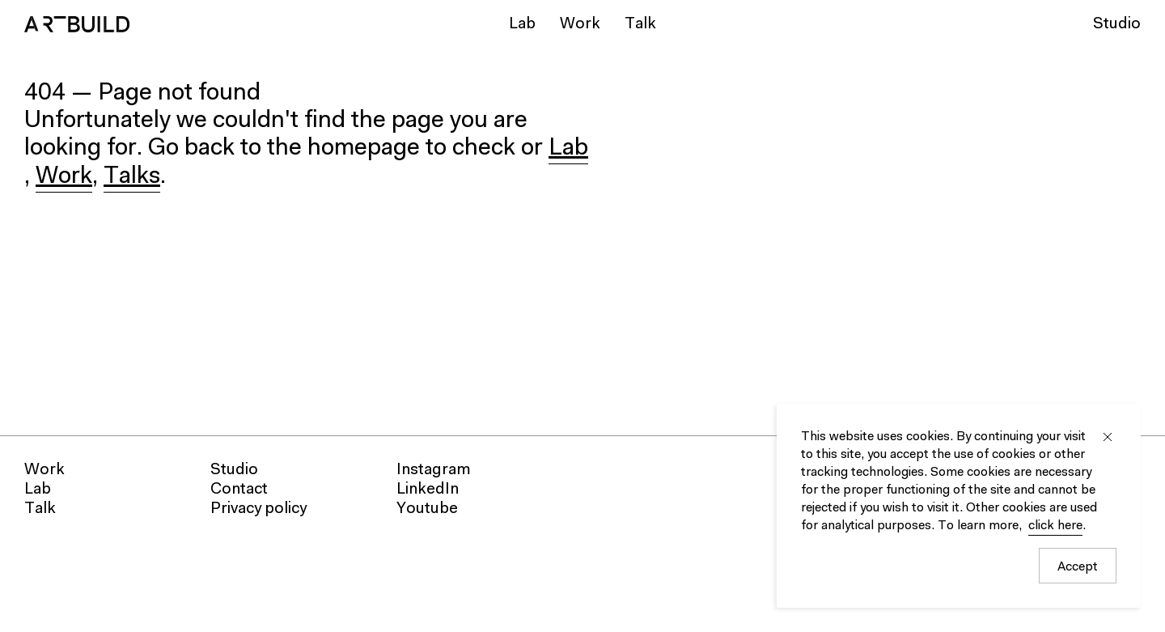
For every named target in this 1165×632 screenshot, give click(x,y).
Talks (132, 177)
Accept (1077, 567)
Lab (522, 24)
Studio (1117, 24)
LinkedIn (427, 489)
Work (580, 24)
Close (1107, 437)
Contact (239, 489)
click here (1055, 526)
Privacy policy (258, 509)
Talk (640, 24)
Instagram (433, 470)
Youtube (427, 509)
